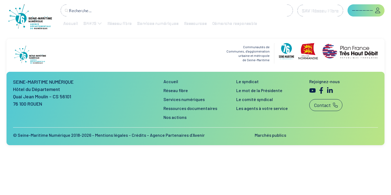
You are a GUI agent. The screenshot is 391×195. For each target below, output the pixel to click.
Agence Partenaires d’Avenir (177, 135)
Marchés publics (270, 135)
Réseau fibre (175, 90)
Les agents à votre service (262, 108)
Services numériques (184, 99)
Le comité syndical (254, 99)
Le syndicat (247, 81)
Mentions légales (111, 135)
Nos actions (175, 117)
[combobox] (177, 10)
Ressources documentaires (190, 108)
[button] (366, 10)
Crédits (139, 135)
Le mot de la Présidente (259, 90)
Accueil (170, 81)
